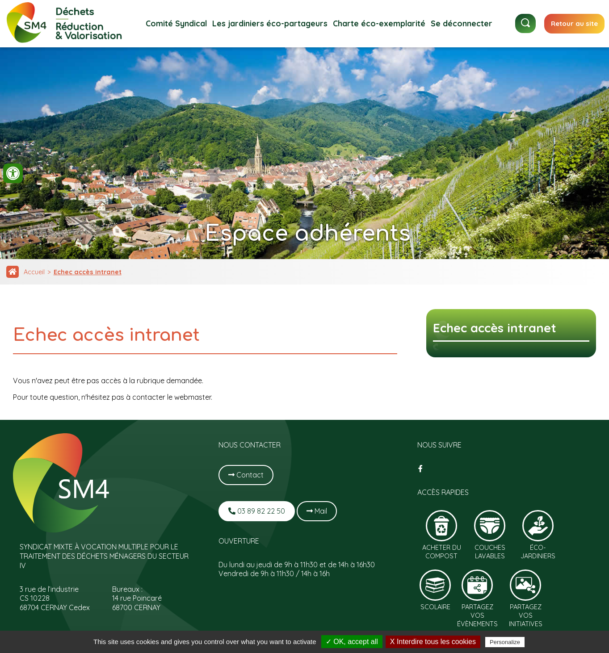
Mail (317, 510)
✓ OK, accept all (352, 641)
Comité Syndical (176, 23)
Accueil (34, 272)
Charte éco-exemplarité (379, 23)
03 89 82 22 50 (256, 510)
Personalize (505, 642)
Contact (246, 474)
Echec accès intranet (88, 272)
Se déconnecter (461, 23)
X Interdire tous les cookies (433, 641)
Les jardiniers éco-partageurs (270, 23)
